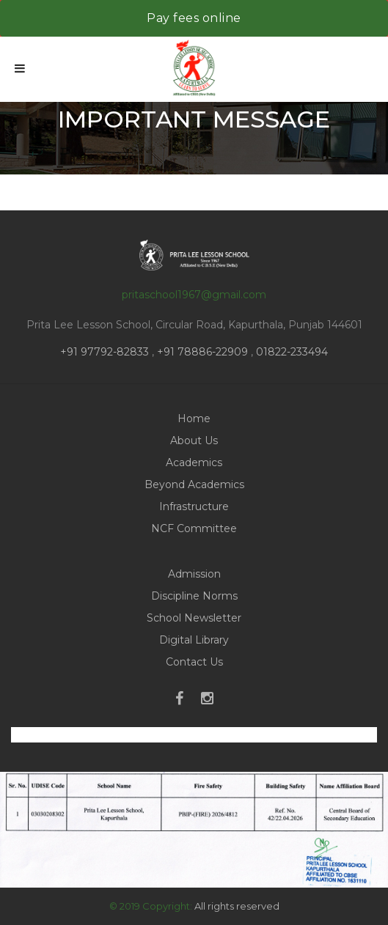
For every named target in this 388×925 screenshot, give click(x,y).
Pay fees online (194, 18)
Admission (194, 574)
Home (194, 418)
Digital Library (194, 639)
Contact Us (194, 661)
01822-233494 (292, 351)
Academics (194, 462)
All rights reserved (236, 906)
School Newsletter (194, 617)
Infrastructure (194, 506)
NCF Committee (194, 528)
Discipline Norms (194, 595)
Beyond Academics (194, 484)
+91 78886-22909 (202, 351)
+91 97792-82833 (106, 351)
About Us (194, 440)
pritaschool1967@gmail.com (194, 294)
